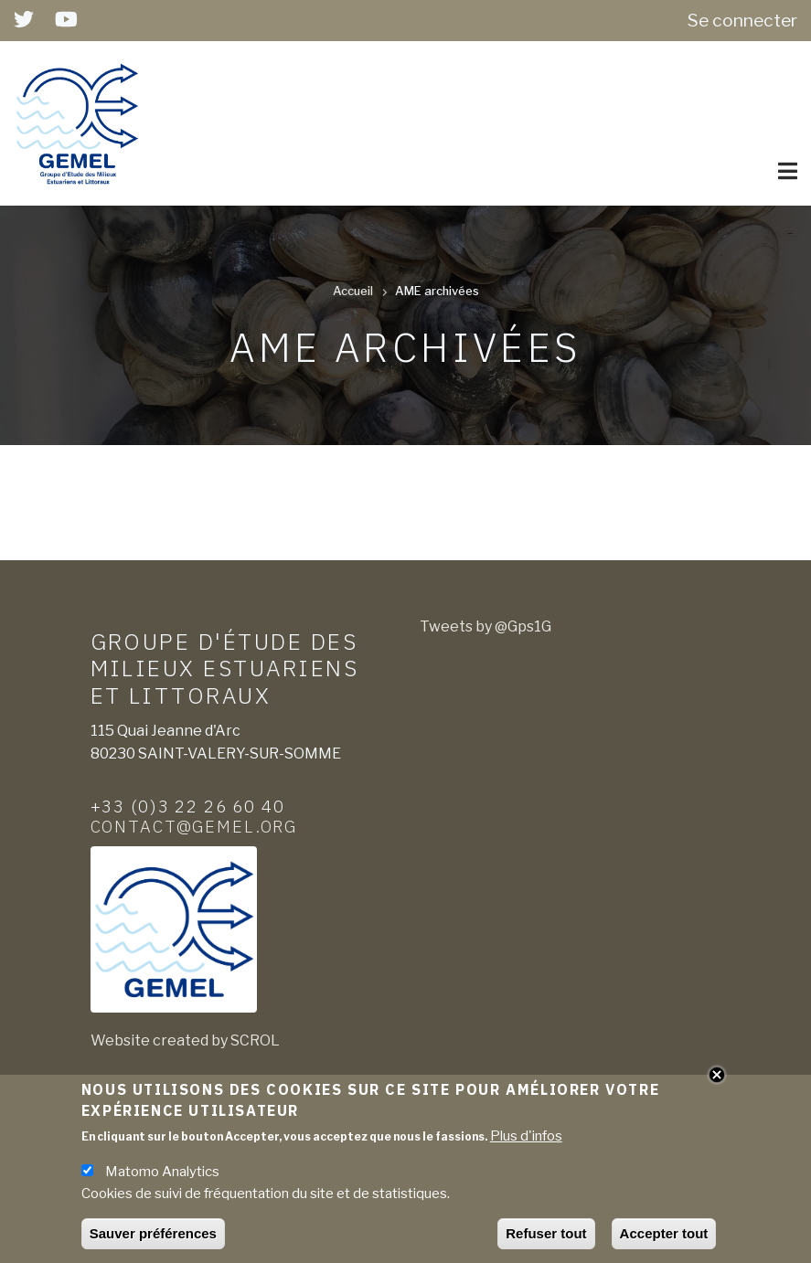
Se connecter (742, 20)
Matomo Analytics (162, 1177)
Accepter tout (664, 1239)
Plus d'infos (526, 1141)
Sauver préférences (153, 1239)
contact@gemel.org (194, 826)
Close (717, 1080)
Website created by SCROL (185, 1040)
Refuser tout (546, 1239)
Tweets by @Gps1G (485, 626)
